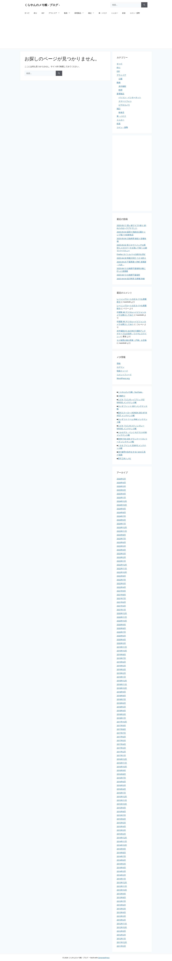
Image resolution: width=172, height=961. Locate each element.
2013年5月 (121, 908)
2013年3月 (121, 916)
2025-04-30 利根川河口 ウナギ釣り (131, 258)
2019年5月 (121, 665)
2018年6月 (121, 703)
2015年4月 (121, 826)
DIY (43, 13)
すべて (27, 13)
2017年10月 (122, 722)
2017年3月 (121, 748)
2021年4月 (121, 606)
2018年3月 (121, 714)
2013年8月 (121, 897)
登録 (118, 363)
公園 (120, 79)
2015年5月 (121, 822)
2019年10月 (122, 651)
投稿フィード (122, 371)
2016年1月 (121, 793)
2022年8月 (121, 576)
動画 (68, 13)
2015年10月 (122, 804)
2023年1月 (121, 561)
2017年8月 (121, 729)
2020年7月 (121, 632)
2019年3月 (121, 669)
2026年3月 (121, 486)
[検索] (144, 4)
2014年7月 (121, 856)
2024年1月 (121, 523)
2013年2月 (121, 920)
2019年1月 (121, 677)
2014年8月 (121, 852)
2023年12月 (122, 527)
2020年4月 (121, 639)
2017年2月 (121, 751)
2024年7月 (121, 516)
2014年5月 (121, 864)
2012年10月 (122, 927)
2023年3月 (121, 553)
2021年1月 (121, 609)
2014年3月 (121, 871)
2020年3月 (121, 643)
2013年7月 (121, 901)
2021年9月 (121, 591)
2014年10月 (122, 845)
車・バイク (103, 13)
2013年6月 (121, 905)
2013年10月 (122, 890)
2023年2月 (121, 557)
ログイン (120, 367)
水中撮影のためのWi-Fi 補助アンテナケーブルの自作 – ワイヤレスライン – (132, 334)
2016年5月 (121, 785)
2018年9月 (121, 692)
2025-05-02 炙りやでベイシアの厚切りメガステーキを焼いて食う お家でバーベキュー (132, 248)
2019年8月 (121, 654)
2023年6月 (121, 542)
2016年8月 (121, 774)
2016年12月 (122, 759)
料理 (120, 90)
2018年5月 (121, 707)
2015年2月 (121, 834)
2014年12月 (122, 837)
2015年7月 (121, 815)
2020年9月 (121, 624)
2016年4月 (121, 789)
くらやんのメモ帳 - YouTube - (130, 392)
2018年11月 (122, 684)
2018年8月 (121, 695)
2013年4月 (121, 912)
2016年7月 (121, 778)
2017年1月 (121, 755)
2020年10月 (122, 621)
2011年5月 (121, 946)
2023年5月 (121, 546)
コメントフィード (124, 374)
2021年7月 (121, 598)
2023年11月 (122, 531)
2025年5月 (121, 490)
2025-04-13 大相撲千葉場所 (128, 275)
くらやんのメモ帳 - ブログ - (42, 5)
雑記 (92, 13)
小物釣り (121, 396)
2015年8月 (121, 811)
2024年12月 (122, 501)
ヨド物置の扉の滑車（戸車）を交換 (132, 340)
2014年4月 (121, 867)
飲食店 (121, 112)
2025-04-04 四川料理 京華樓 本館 (131, 278)
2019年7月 (121, 658)
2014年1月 (121, 879)
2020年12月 (122, 613)
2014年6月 (121, 860)
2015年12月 (122, 796)
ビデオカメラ (124, 105)
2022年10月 (122, 572)
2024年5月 (121, 520)
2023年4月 (121, 550)
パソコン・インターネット (130, 97)
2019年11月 (122, 647)
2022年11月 (122, 568)
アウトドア (55, 13)
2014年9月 (121, 849)
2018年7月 (121, 699)
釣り (35, 13)
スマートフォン (125, 101)
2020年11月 (122, 617)
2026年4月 (121, 482)
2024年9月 (121, 508)
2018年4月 (121, 710)
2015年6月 (121, 819)
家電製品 (80, 13)
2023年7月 (121, 538)
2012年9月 (121, 931)
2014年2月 (121, 875)
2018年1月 (121, 718)
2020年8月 (121, 628)
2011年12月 (122, 942)
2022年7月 (121, 580)
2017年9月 (121, 725)
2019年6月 (121, 662)
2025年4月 (121, 494)
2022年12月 (122, 565)
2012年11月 (122, 923)
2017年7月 (121, 733)
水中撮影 (122, 86)
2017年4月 (121, 744)
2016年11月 (122, 763)
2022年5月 (121, 583)
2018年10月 (122, 688)
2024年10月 (122, 505)
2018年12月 (122, 680)
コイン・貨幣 (135, 13)
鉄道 (123, 13)
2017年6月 (121, 737)
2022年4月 (121, 587)
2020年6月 (121, 636)
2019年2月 (121, 673)
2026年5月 (121, 479)
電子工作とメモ (124, 458)
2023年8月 (121, 535)
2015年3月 (121, 830)
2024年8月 (121, 512)
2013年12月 (122, 882)
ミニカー (114, 13)
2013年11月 (122, 886)
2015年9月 (121, 808)
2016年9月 (121, 770)
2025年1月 (121, 497)
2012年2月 (121, 935)
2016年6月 (121, 781)
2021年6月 (121, 602)
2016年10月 (122, 766)
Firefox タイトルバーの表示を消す (131, 254)
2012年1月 (121, 938)
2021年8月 (121, 594)
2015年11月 (122, 800)
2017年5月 (121, 740)
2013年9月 (121, 894)
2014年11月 (122, 841)
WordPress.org (123, 378)
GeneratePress (103, 957)
